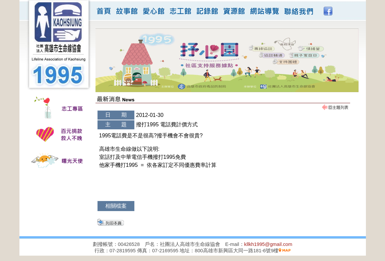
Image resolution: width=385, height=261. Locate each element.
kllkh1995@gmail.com (268, 244)
